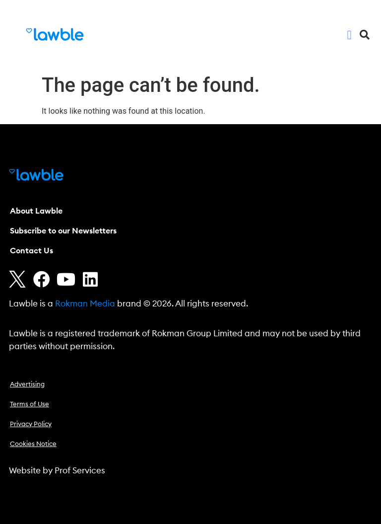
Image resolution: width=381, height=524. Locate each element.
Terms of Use (29, 404)
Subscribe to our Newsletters (63, 231)
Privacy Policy (31, 424)
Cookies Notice (33, 444)
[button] (349, 34)
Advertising (27, 384)
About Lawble (36, 211)
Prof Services (80, 470)
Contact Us (31, 251)
